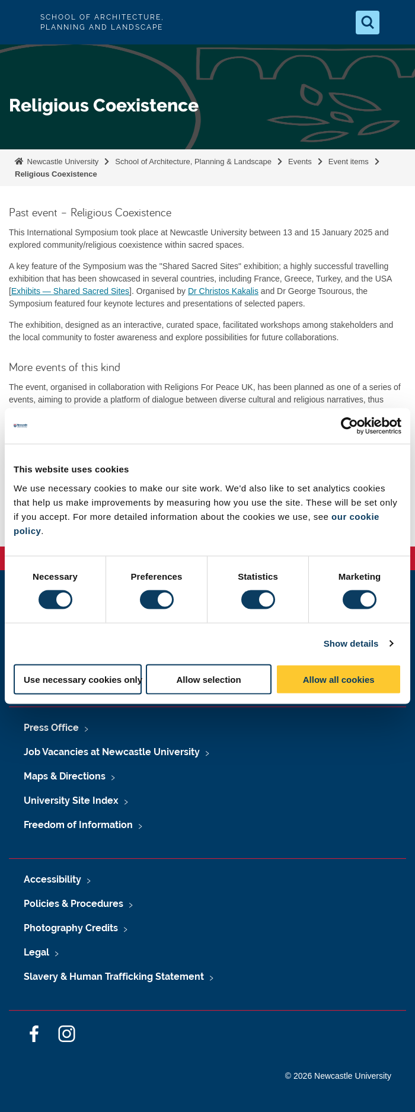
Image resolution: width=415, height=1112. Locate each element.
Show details (351, 643)
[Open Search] (367, 22)
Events (300, 161)
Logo (19, 22)
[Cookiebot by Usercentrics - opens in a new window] (349, 426)
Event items (348, 161)
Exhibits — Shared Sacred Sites (70, 291)
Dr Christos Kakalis (223, 291)
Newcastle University (61, 161)
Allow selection (209, 679)
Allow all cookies (339, 679)
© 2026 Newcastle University (338, 1076)
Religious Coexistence (56, 174)
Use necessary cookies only (83, 679)
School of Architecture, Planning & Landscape (193, 161)
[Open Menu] (396, 22)
